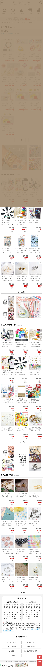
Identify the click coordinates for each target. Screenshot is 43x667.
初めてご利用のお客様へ (31, 651)
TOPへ (39, 657)
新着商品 (4, 11)
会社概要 (11, 651)
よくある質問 (12, 646)
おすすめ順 (5, 33)
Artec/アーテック (21, 22)
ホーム (3, 22)
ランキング (21, 11)
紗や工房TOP (12, 655)
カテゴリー (30, 11)
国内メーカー (10, 22)
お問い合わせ (31, 646)
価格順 (11, 33)
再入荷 (13, 11)
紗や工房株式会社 (20, 661)
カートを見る (39, 663)
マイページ (38, 11)
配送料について (31, 642)
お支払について (11, 642)
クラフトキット (32, 22)
